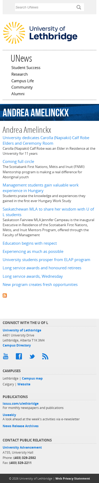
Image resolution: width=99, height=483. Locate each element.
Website (23, 384)
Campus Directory (17, 345)
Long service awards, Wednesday (33, 276)
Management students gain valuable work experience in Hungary (41, 187)
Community (22, 87)
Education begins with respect (30, 243)
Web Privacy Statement (72, 478)
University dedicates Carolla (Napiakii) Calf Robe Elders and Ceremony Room (46, 140)
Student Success (25, 68)
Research (19, 74)
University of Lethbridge (22, 330)
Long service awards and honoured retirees (42, 268)
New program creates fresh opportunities (40, 284)
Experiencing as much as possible (33, 251)
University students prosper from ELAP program (46, 259)
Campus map (32, 378)
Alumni (18, 94)
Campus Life (22, 81)
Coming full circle (18, 161)
